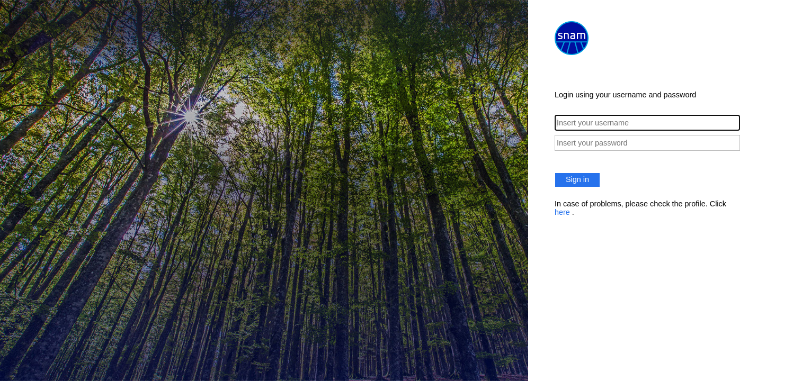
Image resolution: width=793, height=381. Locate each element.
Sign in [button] (577, 179)
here (563, 212)
